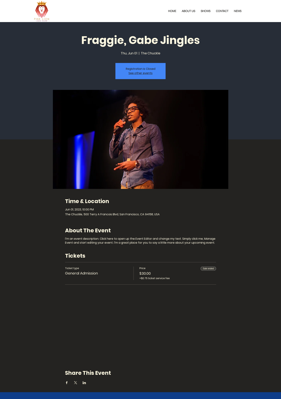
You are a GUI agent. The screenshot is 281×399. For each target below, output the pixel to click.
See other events (140, 73)
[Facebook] (257, 6)
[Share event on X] (75, 382)
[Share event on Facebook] (66, 382)
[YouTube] (268, 6)
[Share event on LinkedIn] (84, 382)
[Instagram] (263, 6)
